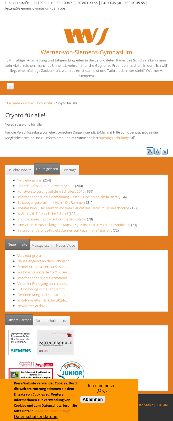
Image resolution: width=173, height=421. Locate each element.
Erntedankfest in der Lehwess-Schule (46, 185)
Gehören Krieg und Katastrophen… (44, 294)
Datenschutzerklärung (51, 411)
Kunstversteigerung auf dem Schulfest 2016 (51, 191)
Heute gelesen (47, 169)
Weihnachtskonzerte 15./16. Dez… (43, 272)
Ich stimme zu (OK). (102, 386)
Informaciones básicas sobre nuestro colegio (51, 219)
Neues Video (65, 245)
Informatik (45, 103)
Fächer (28, 103)
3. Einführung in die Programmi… (42, 289)
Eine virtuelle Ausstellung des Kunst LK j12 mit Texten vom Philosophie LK (73, 224)
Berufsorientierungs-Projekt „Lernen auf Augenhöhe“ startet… (64, 230)
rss (65, 320)
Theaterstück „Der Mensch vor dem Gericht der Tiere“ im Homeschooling (73, 208)
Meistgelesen (42, 245)
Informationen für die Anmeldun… (43, 278)
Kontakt (146, 404)
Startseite (12, 103)
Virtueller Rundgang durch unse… (43, 283)
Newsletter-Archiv (31, 305)
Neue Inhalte (17, 244)
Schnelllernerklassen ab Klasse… (42, 266)
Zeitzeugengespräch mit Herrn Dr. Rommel (50, 202)
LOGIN (162, 404)
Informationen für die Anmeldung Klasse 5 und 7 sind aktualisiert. (67, 196)
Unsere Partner (20, 318)
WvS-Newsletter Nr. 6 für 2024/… (42, 300)
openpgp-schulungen (117, 137)
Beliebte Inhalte (19, 170)
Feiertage (69, 170)
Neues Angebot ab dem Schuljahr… (44, 261)
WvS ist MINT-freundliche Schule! (42, 213)
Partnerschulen (47, 320)
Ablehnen (93, 399)
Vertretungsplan (29, 180)
